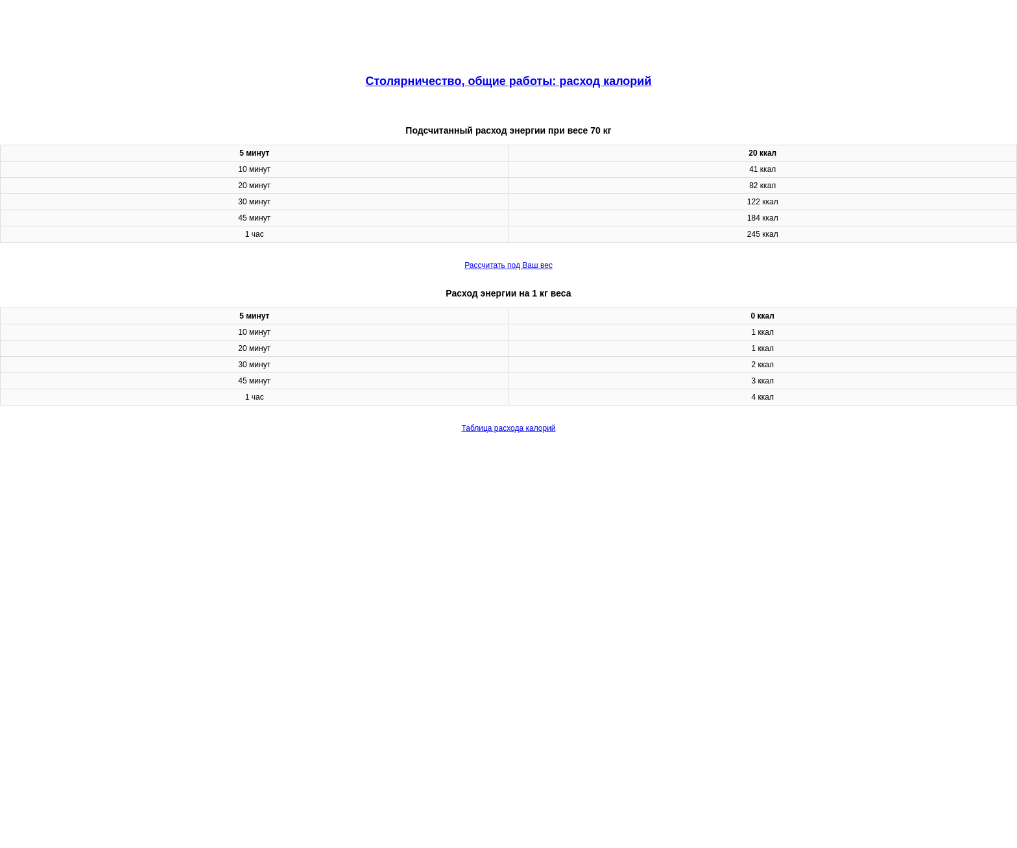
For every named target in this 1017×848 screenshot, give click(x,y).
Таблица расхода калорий (508, 428)
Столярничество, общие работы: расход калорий (509, 81)
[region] (508, 32)
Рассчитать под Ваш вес (508, 265)
